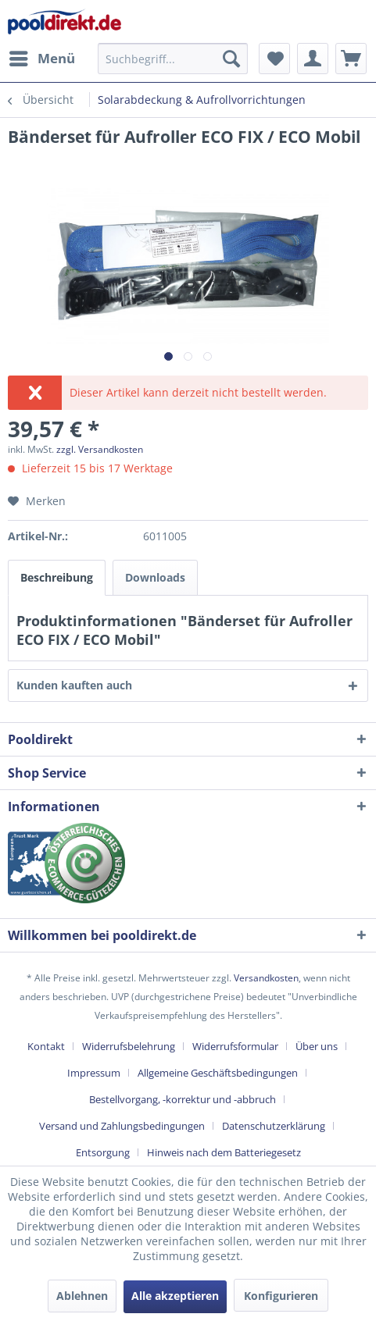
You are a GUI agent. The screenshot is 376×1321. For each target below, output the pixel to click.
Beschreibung (56, 577)
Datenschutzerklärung (273, 1126)
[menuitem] (41, 58)
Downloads (155, 577)
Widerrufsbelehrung (128, 1046)
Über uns (316, 1046)
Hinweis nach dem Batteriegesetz (224, 1152)
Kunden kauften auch (74, 685)
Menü (42, 56)
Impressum (93, 1073)
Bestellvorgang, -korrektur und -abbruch (182, 1099)
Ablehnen (82, 1295)
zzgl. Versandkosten (99, 449)
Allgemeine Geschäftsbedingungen (218, 1073)
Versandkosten (266, 978)
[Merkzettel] (274, 58)
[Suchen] (231, 58)
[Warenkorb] (351, 58)
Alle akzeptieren (175, 1295)
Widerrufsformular (235, 1046)
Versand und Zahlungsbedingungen (122, 1126)
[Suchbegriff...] (173, 58)
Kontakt (46, 1046)
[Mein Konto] (312, 58)
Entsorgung (103, 1152)
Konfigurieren (281, 1295)
